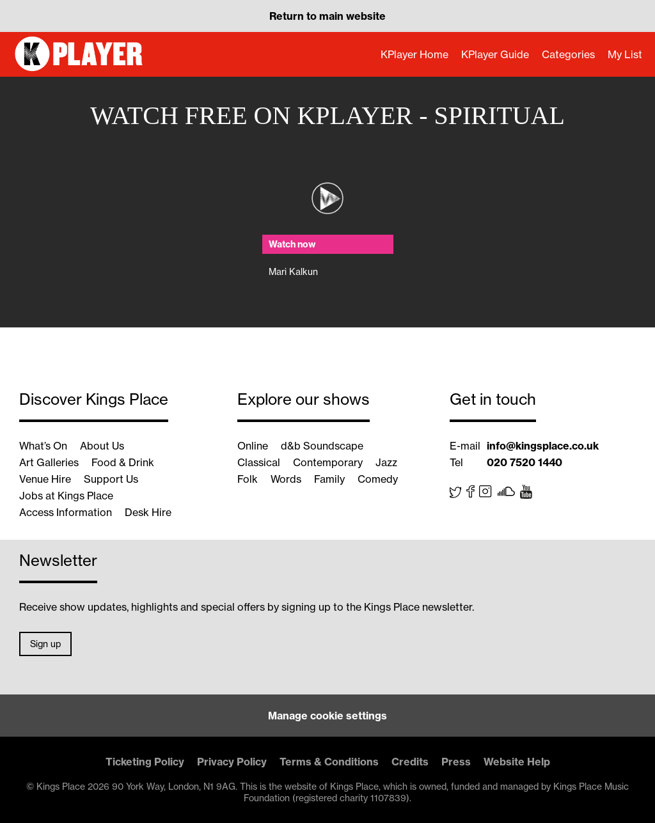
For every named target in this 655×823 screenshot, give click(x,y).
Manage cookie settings (327, 715)
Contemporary (328, 462)
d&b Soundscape (322, 445)
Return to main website (327, 16)
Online (252, 445)
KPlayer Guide (495, 54)
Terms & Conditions (329, 761)
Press (456, 761)
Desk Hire (148, 512)
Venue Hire (45, 479)
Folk (247, 479)
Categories (568, 54)
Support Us (111, 479)
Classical (258, 462)
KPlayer (80, 54)
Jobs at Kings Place (66, 495)
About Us (102, 445)
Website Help (517, 761)
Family (329, 479)
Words (286, 479)
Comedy (378, 479)
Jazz (386, 462)
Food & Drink (122, 462)
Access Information (65, 512)
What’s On (43, 445)
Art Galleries (49, 462)
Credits (410, 761)
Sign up (45, 644)
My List (625, 54)
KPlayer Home (414, 54)
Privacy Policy (232, 761)
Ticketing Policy (145, 761)
